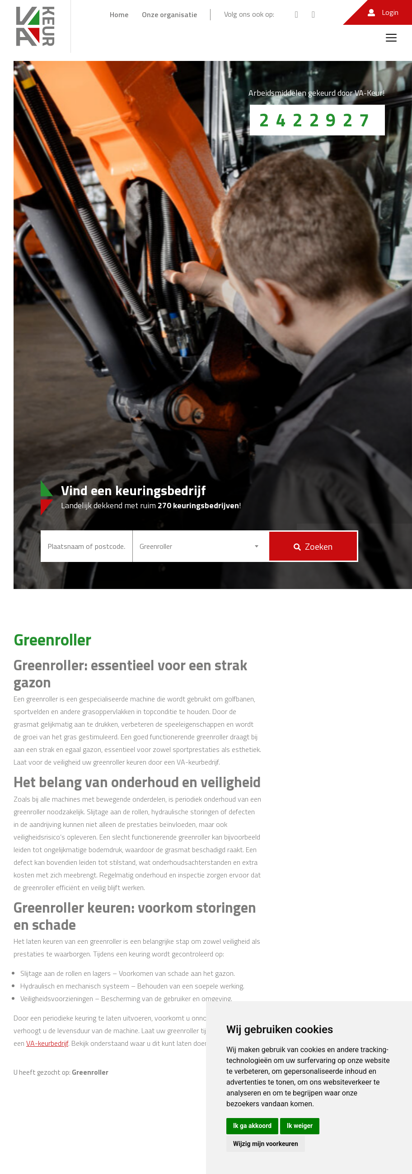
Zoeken (313, 546)
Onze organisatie (169, 14)
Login (383, 12)
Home (119, 14)
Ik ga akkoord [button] (252, 1125)
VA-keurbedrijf (47, 1043)
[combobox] (200, 546)
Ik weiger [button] (300, 1125)
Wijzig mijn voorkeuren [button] (265, 1143)
